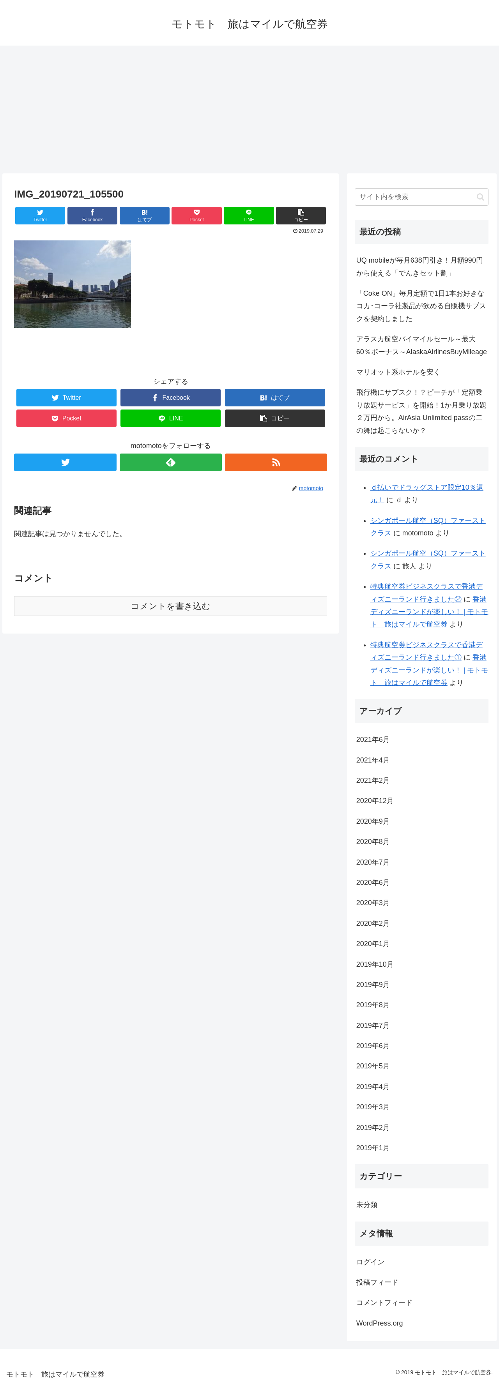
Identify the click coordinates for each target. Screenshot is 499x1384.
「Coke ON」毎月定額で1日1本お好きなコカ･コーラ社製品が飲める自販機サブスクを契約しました (421, 306)
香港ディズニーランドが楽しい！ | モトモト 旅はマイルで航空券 (429, 611)
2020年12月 (375, 801)
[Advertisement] (249, 109)
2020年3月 (373, 903)
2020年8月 (373, 842)
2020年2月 (373, 923)
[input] (422, 197)
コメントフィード (384, 1302)
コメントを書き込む (171, 606)
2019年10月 (375, 964)
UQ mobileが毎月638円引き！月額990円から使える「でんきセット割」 (419, 266)
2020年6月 (373, 882)
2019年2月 (373, 1128)
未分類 (366, 1205)
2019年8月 (373, 1005)
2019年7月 (373, 1025)
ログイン (370, 1262)
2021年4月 (373, 760)
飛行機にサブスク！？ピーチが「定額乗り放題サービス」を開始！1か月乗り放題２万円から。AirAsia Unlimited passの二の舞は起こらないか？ (421, 411)
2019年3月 (373, 1107)
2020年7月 (373, 862)
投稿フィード (377, 1282)
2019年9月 (373, 985)
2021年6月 (373, 739)
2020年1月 (373, 944)
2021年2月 (373, 780)
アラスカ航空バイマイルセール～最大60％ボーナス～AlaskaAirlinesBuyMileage (421, 345)
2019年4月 (373, 1087)
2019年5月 (373, 1066)
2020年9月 (373, 821)
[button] (480, 196)
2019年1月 (373, 1148)
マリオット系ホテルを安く (398, 372)
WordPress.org (379, 1323)
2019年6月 (373, 1046)
